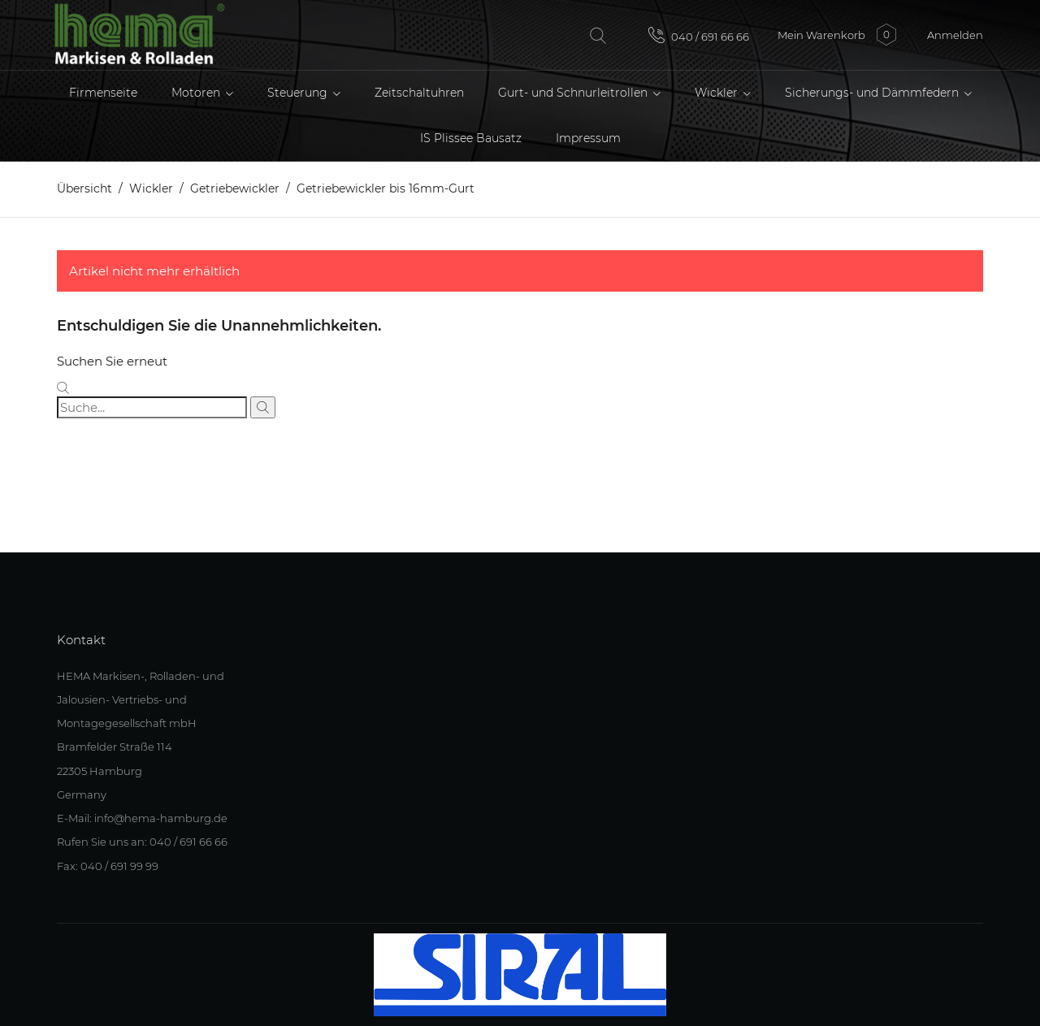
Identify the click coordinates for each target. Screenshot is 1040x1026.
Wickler (718, 92)
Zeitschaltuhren (419, 92)
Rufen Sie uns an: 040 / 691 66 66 (142, 841)
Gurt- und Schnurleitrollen (574, 92)
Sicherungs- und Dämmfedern (873, 92)
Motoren (197, 92)
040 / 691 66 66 (698, 35)
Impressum (588, 138)
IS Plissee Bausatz (471, 138)
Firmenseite (103, 92)
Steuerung (299, 92)
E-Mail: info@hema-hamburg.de (142, 818)
